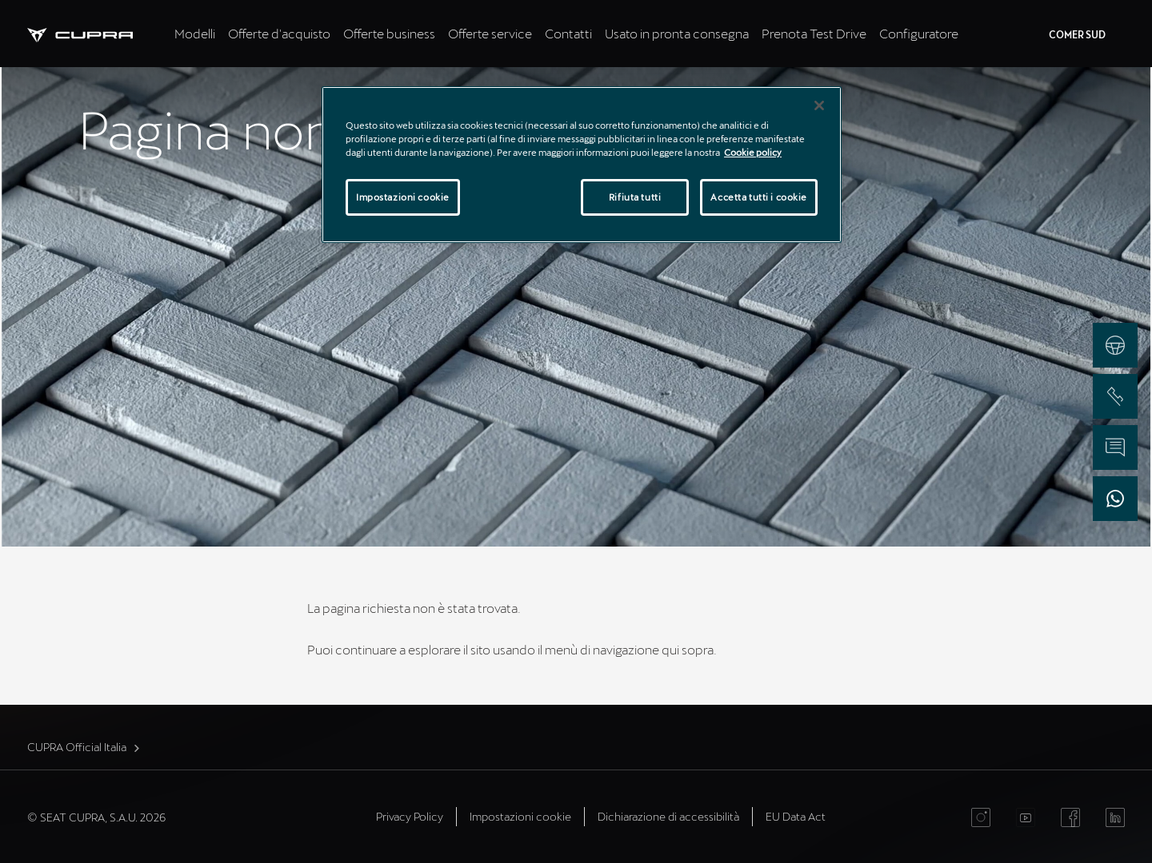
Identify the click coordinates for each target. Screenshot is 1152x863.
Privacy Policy (409, 816)
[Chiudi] (819, 105)
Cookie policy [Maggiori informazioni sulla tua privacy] (753, 152)
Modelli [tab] (194, 33)
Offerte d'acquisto (279, 33)
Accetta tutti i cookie (758, 197)
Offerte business (389, 33)
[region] (582, 164)
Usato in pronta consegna (677, 33)
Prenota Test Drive (814, 33)
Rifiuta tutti (635, 197)
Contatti (568, 33)
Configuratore (918, 33)
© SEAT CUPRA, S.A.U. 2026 (96, 817)
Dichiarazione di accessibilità (668, 816)
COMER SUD (1077, 34)
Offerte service (490, 33)
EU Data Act (796, 816)
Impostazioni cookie (520, 816)
